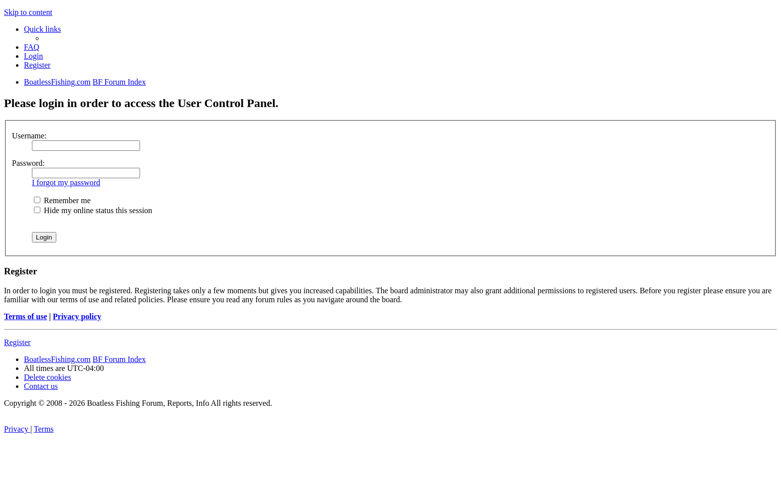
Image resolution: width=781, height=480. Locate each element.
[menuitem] (31, 47)
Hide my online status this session (93, 210)
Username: (29, 135)
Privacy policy (77, 316)
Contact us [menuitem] (41, 386)
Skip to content (28, 12)
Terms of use (25, 316)
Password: (28, 163)
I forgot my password (66, 182)
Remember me (62, 200)
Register (17, 342)
